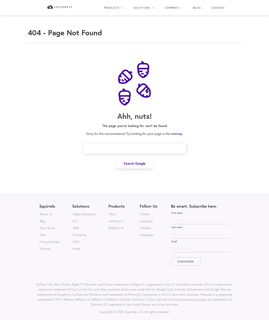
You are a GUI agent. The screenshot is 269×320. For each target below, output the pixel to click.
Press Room (47, 228)
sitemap (176, 134)
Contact (218, 7)
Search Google (135, 163)
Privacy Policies (49, 242)
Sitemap (45, 248)
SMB (75, 228)
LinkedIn (145, 228)
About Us (46, 214)
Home (76, 248)
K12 (75, 221)
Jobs (43, 235)
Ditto (112, 214)
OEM (76, 242)
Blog (197, 7)
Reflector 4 (116, 228)
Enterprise (79, 235)
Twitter (144, 214)
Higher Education (84, 214)
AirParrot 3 (116, 221)
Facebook (146, 221)
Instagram (147, 235)
